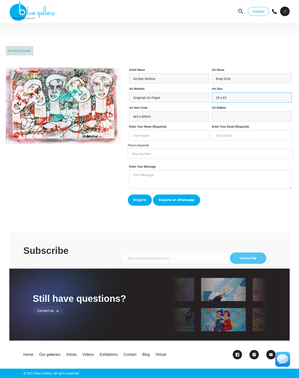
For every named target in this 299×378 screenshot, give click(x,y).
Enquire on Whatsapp (177, 200)
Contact (258, 11)
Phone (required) (138, 145)
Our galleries (50, 354)
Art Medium (137, 88)
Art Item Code (138, 107)
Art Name (218, 70)
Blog (146, 354)
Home (28, 354)
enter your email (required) (230, 126)
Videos (88, 354)
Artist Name (137, 70)
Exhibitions (108, 354)
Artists (71, 354)
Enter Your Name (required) (148, 126)
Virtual (161, 354)
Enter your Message (142, 166)
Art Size (217, 88)
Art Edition (219, 107)
